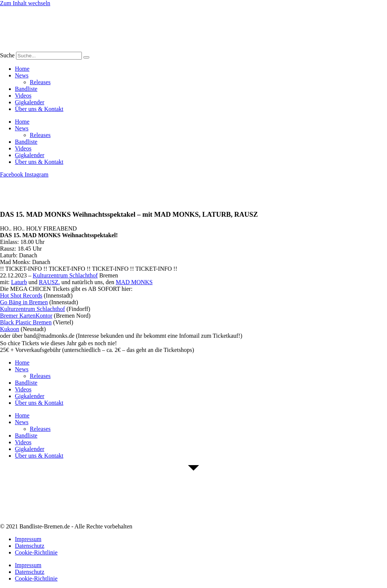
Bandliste (26, 89)
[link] (65, 275)
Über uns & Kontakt (39, 109)
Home (22, 69)
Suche (7, 55)
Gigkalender (29, 102)
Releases (40, 82)
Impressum (28, 539)
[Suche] (86, 57)
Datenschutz (29, 546)
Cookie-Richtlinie (36, 552)
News (21, 75)
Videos (23, 95)
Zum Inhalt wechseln (25, 3)
